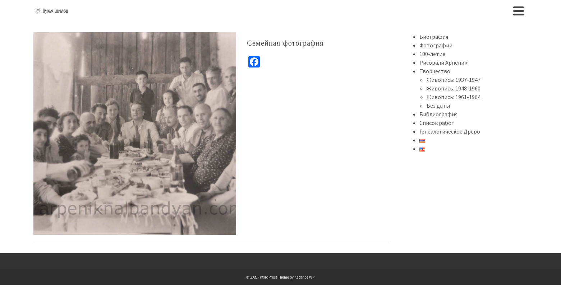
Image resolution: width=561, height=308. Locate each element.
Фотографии (435, 45)
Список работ (437, 122)
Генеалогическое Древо (449, 131)
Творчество (434, 71)
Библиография (438, 114)
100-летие (432, 53)
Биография (433, 36)
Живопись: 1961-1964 (453, 97)
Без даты (438, 105)
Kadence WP (304, 277)
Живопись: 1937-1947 (453, 79)
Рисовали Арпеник (443, 62)
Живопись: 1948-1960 (453, 88)
